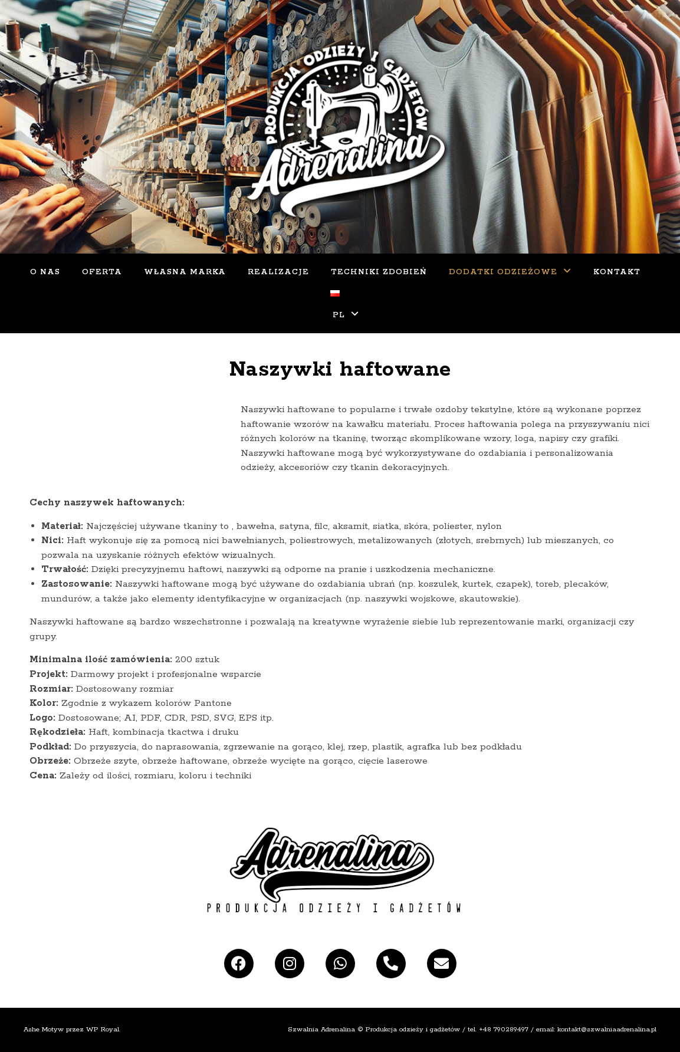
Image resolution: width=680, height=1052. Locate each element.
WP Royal (102, 1029)
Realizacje (278, 272)
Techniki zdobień (379, 272)
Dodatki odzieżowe (503, 272)
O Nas (45, 272)
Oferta (102, 272)
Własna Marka (185, 272)
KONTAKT (616, 272)
